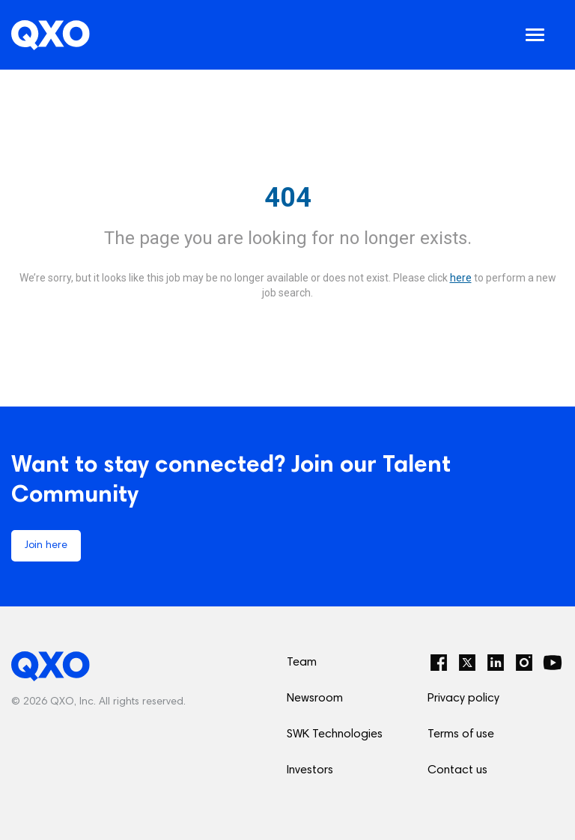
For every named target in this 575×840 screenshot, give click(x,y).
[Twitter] (467, 662)
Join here (46, 546)
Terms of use (461, 734)
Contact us (457, 770)
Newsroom (315, 698)
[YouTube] (552, 662)
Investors (310, 770)
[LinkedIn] (495, 662)
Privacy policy (463, 698)
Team (302, 663)
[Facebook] (439, 662)
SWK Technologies (335, 734)
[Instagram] (524, 662)
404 (287, 197)
